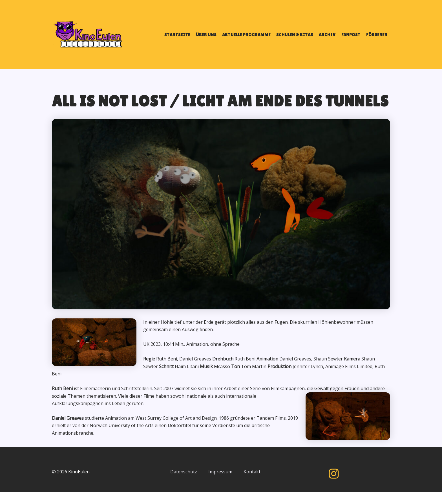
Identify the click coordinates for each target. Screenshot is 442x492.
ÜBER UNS (206, 34)
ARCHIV (327, 34)
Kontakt (252, 472)
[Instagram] (333, 473)
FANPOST (351, 34)
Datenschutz (183, 472)
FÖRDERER (376, 34)
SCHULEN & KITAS (294, 34)
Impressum (220, 472)
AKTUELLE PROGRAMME (246, 34)
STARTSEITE (177, 34)
